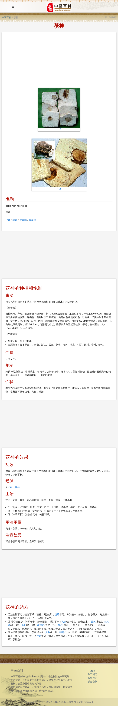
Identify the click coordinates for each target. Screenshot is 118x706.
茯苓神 (32, 220)
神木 (15, 220)
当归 (23, 625)
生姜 (38, 636)
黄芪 (93, 621)
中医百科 (6, 17)
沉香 (57, 614)
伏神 (8, 220)
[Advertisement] (59, 61)
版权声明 (92, 678)
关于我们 (92, 674)
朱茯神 (23, 220)
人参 (64, 621)
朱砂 (60, 625)
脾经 (17, 487)
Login (92, 670)
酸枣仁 (40, 625)
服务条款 (92, 681)
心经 (10, 487)
